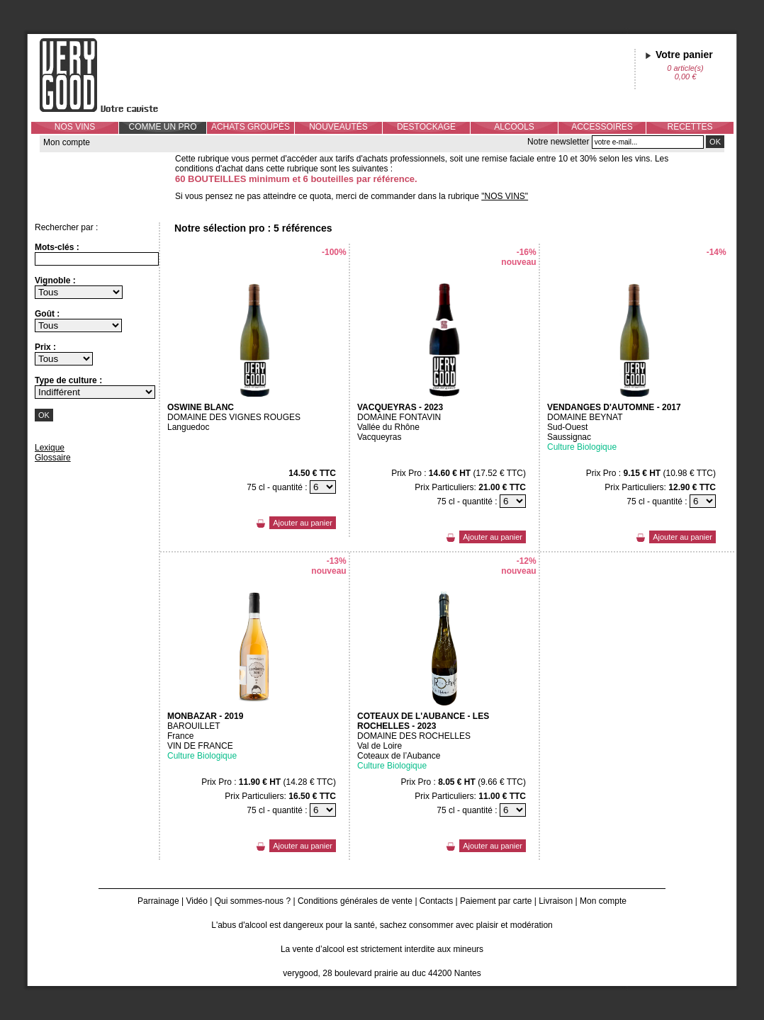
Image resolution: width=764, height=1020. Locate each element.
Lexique (49, 448)
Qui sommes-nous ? (253, 901)
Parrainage (158, 901)
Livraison (556, 901)
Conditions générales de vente (355, 901)
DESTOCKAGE (426, 127)
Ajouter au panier (302, 522)
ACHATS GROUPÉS (250, 127)
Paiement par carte (496, 901)
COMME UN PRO (163, 127)
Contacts (436, 901)
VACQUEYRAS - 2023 (400, 407)
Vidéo (196, 901)
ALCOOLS (514, 127)
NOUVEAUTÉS (338, 127)
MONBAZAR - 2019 (205, 716)
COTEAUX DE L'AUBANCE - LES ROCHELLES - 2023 (423, 721)
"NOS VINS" (504, 196)
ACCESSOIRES (602, 127)
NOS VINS (75, 127)
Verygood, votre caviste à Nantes (110, 75)
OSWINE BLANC (200, 407)
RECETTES (689, 127)
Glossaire (53, 458)
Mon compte (66, 142)
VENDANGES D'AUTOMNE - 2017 (614, 407)
